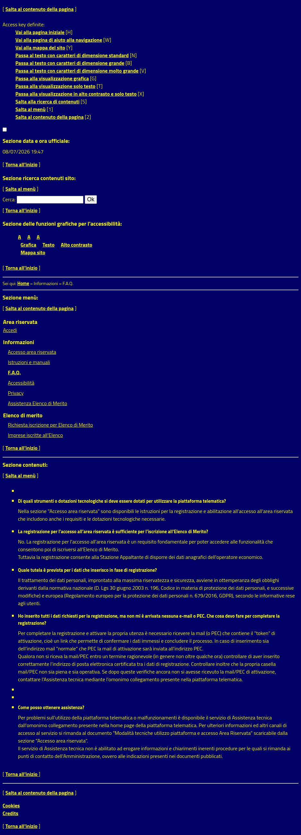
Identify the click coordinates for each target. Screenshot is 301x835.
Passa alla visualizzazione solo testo (55, 86)
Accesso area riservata (32, 352)
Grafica (28, 244)
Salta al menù (30, 109)
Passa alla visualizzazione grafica (52, 78)
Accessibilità (21, 383)
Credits (10, 813)
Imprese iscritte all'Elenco (35, 435)
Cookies (11, 805)
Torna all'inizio (21, 164)
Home (23, 283)
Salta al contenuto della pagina (39, 9)
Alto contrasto (76, 244)
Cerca (8, 199)
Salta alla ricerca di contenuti (47, 101)
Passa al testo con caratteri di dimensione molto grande (77, 70)
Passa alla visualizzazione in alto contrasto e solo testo (76, 94)
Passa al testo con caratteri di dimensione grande (70, 63)
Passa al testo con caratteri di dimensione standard (72, 55)
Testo (49, 244)
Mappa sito (33, 252)
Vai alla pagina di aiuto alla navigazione (58, 40)
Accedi (10, 330)
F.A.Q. (14, 372)
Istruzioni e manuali (29, 362)
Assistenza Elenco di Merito (37, 403)
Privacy (16, 393)
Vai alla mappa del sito (40, 47)
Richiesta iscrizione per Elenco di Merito (50, 425)
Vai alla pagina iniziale (39, 32)
